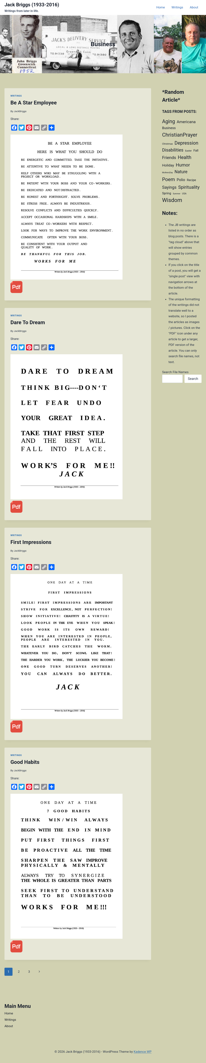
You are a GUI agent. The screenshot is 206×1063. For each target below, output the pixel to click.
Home (160, 7)
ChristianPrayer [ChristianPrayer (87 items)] (179, 135)
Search (193, 379)
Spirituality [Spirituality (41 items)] (189, 187)
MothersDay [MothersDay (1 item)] (167, 172)
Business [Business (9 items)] (169, 128)
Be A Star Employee (33, 103)
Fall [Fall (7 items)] (195, 150)
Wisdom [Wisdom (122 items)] (172, 200)
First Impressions (30, 542)
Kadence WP (142, 1051)
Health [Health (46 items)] (184, 157)
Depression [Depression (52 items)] (186, 143)
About (194, 7)
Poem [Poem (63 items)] (168, 179)
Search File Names (175, 372)
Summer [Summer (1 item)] (176, 193)
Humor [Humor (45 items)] (183, 165)
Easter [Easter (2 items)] (188, 150)
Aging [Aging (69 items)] (168, 121)
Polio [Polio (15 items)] (181, 180)
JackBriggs (20, 111)
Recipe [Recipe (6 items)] (191, 180)
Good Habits (24, 762)
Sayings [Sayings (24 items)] (169, 187)
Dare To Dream (27, 322)
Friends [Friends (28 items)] (169, 157)
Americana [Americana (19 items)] (186, 121)
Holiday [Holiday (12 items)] (168, 165)
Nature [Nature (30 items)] (180, 171)
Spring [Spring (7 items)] (166, 193)
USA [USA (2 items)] (184, 193)
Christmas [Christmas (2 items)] (167, 143)
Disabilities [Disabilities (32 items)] (172, 150)
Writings (177, 7)
